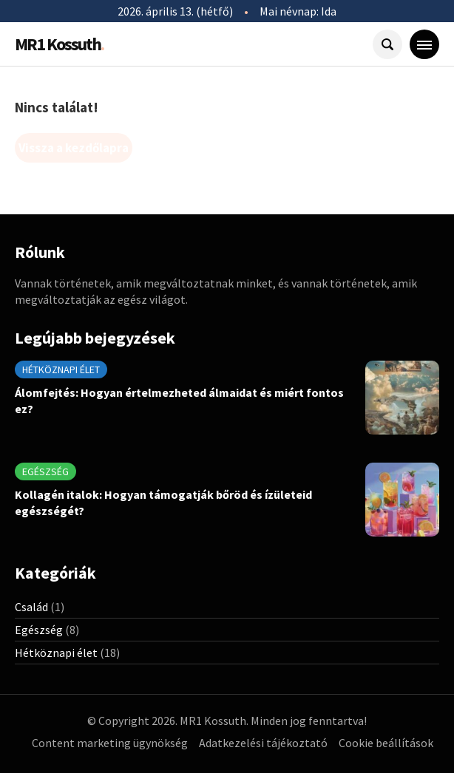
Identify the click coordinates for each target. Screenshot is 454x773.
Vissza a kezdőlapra (73, 148)
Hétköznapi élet (61, 369)
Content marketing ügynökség (110, 742)
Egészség (45, 471)
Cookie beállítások (386, 742)
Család (31, 606)
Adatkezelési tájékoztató (263, 742)
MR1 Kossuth (59, 44)
